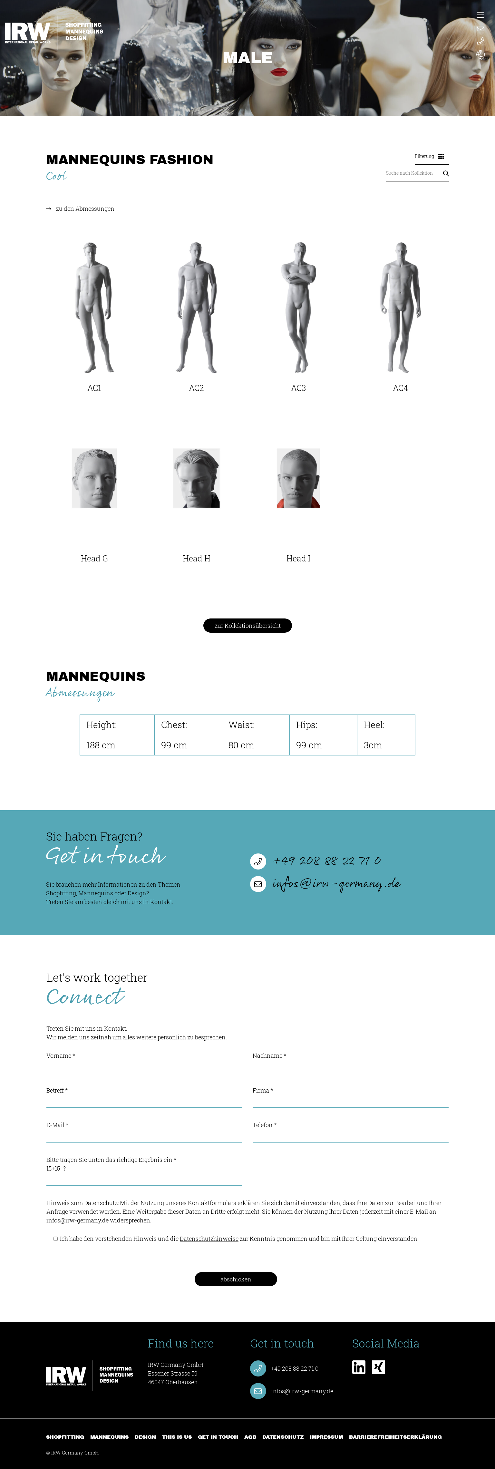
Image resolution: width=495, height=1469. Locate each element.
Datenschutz (283, 1437)
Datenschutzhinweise (209, 1238)
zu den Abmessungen (85, 208)
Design (145, 1437)
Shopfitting (65, 1437)
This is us (177, 1437)
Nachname (351, 1062)
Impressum (326, 1437)
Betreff (144, 1097)
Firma (351, 1097)
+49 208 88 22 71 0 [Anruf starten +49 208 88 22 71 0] (315, 861)
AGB (250, 1437)
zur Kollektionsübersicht (248, 625)
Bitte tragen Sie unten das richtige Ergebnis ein (144, 1171)
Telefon (351, 1132)
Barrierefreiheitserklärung (395, 1437)
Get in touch (218, 1437)
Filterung (429, 156)
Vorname (144, 1062)
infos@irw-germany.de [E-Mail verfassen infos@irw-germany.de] (325, 884)
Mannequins (109, 1437)
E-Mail (144, 1132)
